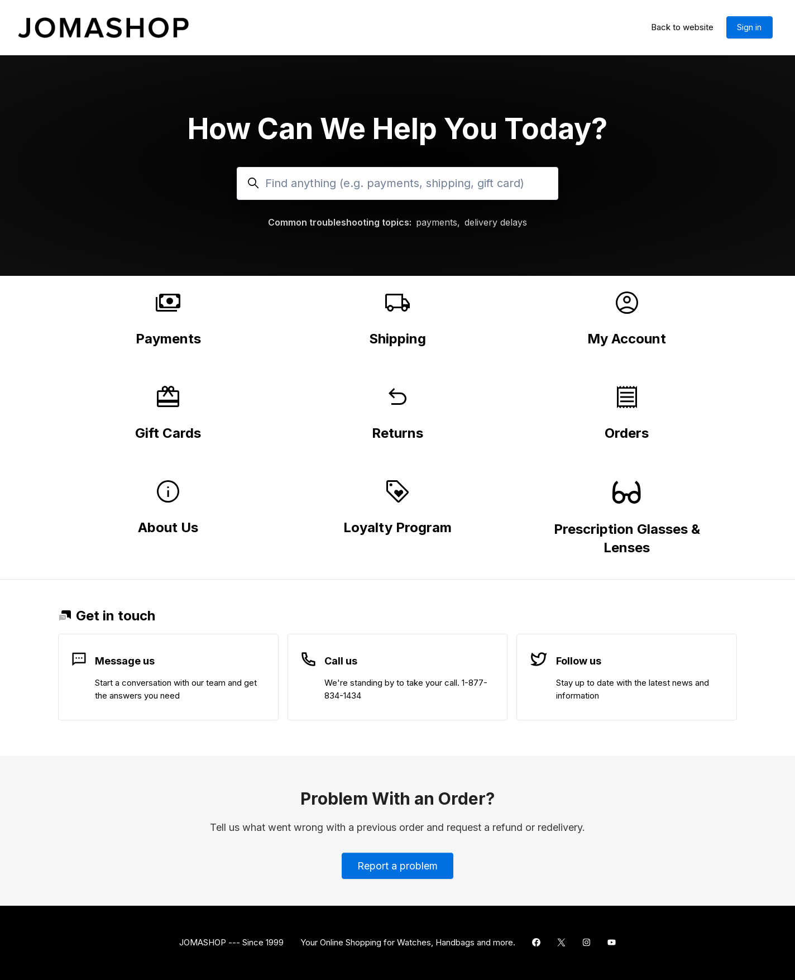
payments (436, 222)
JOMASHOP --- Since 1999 (231, 942)
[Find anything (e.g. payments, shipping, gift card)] (397, 183)
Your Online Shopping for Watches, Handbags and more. (407, 942)
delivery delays (495, 222)
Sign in (749, 27)
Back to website (682, 27)
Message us (125, 661)
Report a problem (397, 866)
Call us (340, 661)
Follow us (578, 661)
